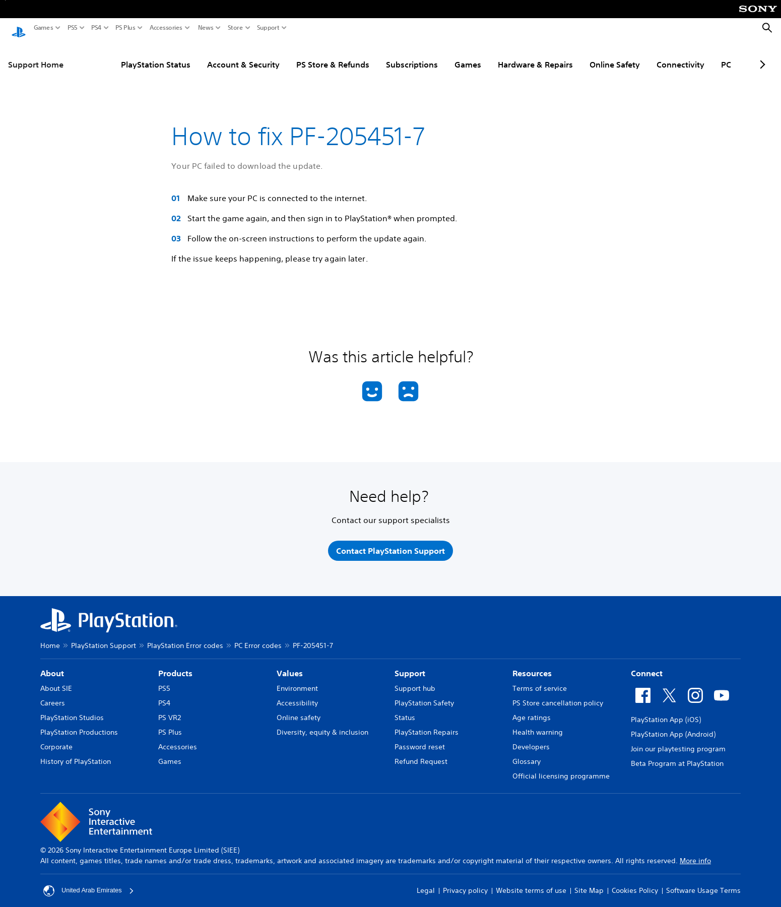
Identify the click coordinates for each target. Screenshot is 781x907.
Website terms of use (531, 884)
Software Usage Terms (703, 884)
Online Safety (578, 55)
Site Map (589, 884)
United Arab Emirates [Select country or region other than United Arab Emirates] (91, 884)
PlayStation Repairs (427, 725)
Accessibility (297, 696)
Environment (297, 681)
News (206, 28)
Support (268, 28)
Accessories (166, 28)
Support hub (415, 681)
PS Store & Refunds (296, 55)
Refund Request (421, 754)
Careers (52, 696)
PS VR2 (169, 711)
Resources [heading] (532, 667)
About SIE (56, 681)
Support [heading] (410, 667)
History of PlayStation (75, 754)
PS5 (73, 28)
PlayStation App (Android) (673, 727)
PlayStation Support (103, 638)
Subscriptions (375, 55)
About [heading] (52, 667)
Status (405, 711)
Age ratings (531, 711)
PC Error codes (258, 638)
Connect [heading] (647, 667)
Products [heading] (175, 667)
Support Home (35, 55)
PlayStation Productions (79, 725)
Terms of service (539, 681)
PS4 (96, 28)
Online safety (298, 711)
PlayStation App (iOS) (666, 713)
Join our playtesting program (678, 742)
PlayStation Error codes (185, 638)
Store (235, 28)
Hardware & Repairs (498, 55)
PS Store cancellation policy (557, 696)
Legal (426, 884)
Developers (531, 740)
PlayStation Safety (424, 696)
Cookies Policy (635, 884)
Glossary (526, 754)
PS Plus (125, 28)
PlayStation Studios (72, 711)
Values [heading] (290, 667)
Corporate (56, 740)
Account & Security (206, 55)
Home (50, 638)
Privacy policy (465, 884)
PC (689, 55)
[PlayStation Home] (18, 28)
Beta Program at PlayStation (677, 756)
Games (43, 28)
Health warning (537, 725)
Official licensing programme (561, 769)
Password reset (420, 740)
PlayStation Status (119, 55)
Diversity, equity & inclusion (322, 725)
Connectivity (644, 55)
